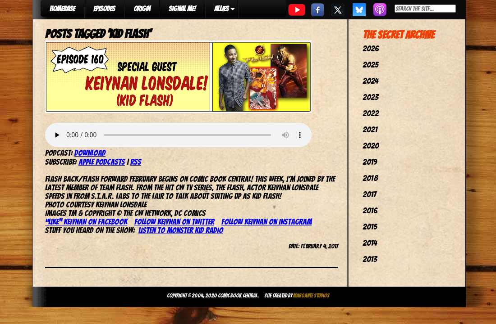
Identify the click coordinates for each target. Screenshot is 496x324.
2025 (370, 64)
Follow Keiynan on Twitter (174, 221)
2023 (370, 97)
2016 (370, 210)
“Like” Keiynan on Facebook (86, 221)
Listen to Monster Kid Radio (180, 230)
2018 (370, 178)
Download (90, 152)
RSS (135, 162)
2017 (369, 194)
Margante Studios (311, 295)
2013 (370, 259)
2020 (371, 145)
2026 (371, 48)
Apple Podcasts (101, 162)
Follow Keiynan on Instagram (266, 221)
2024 (370, 80)
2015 (370, 226)
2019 (370, 162)
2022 (371, 113)
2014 (370, 242)
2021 (370, 129)
